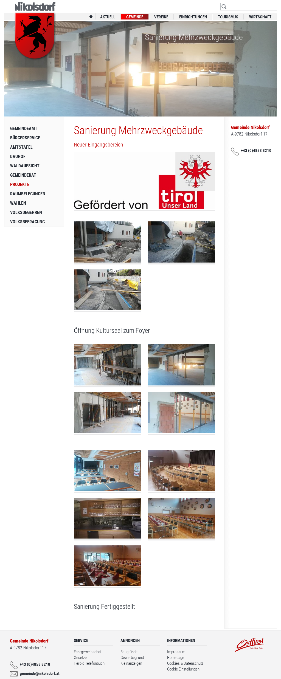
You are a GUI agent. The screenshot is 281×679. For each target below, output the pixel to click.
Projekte (19, 184)
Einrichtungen (193, 17)
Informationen (181, 640)
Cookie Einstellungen (183, 669)
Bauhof (18, 156)
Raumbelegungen (27, 193)
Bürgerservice (25, 137)
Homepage (175, 657)
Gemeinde (134, 17)
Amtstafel (21, 147)
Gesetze (80, 657)
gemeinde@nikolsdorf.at (38, 673)
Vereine (161, 17)
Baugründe (128, 651)
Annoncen (130, 640)
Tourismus (228, 17)
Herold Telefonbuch (89, 663)
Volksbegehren (26, 212)
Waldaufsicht (25, 165)
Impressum (176, 651)
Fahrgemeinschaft (88, 651)
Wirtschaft (260, 17)
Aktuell (107, 17)
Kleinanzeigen (131, 663)
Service (81, 640)
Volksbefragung (27, 221)
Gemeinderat (23, 175)
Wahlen (18, 203)
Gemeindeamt (23, 128)
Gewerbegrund (132, 657)
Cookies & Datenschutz (185, 663)
